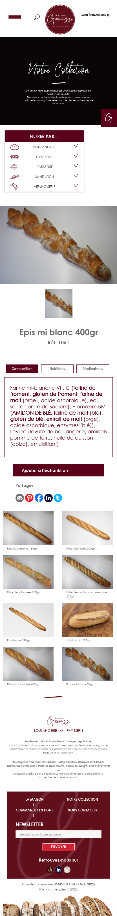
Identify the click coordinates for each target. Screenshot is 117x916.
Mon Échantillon (95, 14)
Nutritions (57, 368)
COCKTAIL (31, 157)
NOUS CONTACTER (82, 810)
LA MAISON (34, 799)
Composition (22, 368)
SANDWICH (32, 177)
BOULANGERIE (33, 147)
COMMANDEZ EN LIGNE (34, 810)
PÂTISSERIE (31, 167)
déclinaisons (92, 368)
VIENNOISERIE (32, 186)
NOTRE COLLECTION (82, 799)
